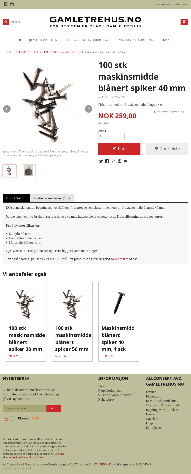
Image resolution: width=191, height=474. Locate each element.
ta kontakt (118, 259)
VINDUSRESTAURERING (136, 40)
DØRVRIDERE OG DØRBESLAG (88, 40)
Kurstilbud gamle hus (161, 401)
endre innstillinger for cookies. (26, 457)
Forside (8, 52)
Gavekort (152, 419)
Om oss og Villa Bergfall (162, 405)
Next (92, 108)
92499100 (100, 464)
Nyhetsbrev (106, 399)
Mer (166, 40)
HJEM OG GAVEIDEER (42, 40)
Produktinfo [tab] (14, 198)
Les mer (59, 453)
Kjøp (119, 148)
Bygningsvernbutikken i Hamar (163, 412)
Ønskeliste (167, 148)
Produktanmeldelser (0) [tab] (49, 198)
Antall (102, 131)
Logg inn (152, 423)
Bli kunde (152, 396)
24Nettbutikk (24, 468)
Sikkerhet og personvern (115, 395)
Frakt (102, 386)
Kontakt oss (154, 428)
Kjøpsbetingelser (110, 390)
